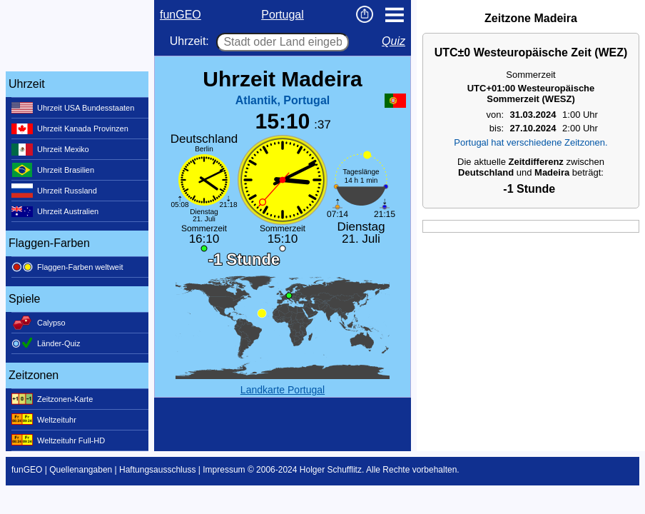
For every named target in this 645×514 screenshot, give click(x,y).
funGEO (180, 15)
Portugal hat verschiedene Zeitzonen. (530, 142)
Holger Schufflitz (331, 470)
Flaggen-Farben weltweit (67, 267)
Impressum (224, 470)
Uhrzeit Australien (54, 211)
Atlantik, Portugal (282, 100)
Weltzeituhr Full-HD (58, 440)
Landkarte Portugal (282, 389)
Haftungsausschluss (157, 470)
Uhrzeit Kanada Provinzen (69, 128)
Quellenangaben (80, 470)
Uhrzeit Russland (54, 190)
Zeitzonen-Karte (52, 399)
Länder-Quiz (46, 343)
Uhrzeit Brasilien (52, 170)
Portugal (282, 15)
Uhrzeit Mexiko (50, 149)
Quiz (393, 41)
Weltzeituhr (43, 419)
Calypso (38, 322)
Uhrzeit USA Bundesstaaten (72, 108)
